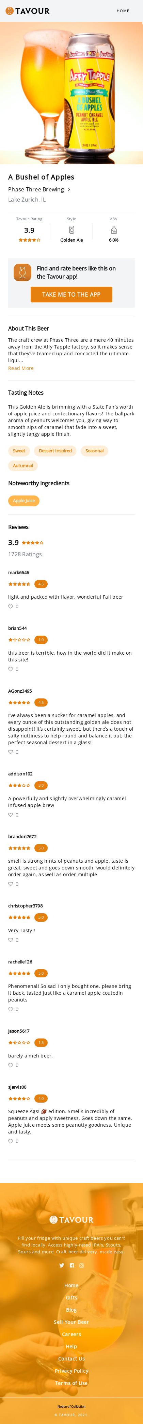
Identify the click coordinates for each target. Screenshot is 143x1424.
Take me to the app (71, 294)
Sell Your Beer (71, 1322)
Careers (71, 1334)
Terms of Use (71, 1383)
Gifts (72, 1297)
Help (71, 1346)
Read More (21, 368)
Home (123, 10)
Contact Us (71, 1358)
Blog (71, 1310)
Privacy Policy (72, 1371)
